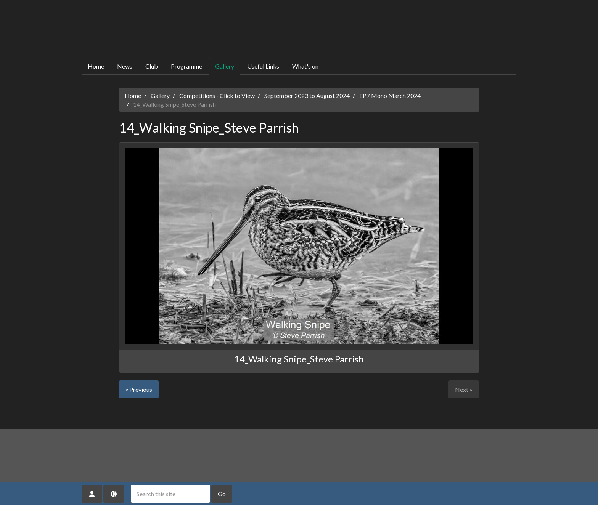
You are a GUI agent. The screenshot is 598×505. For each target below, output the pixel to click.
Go (222, 493)
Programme (186, 66)
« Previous (138, 389)
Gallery (224, 66)
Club (151, 66)
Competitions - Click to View (217, 95)
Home (96, 66)
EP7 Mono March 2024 (390, 95)
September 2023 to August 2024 (307, 95)
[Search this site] (170, 494)
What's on (305, 66)
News (124, 66)
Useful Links (263, 66)
